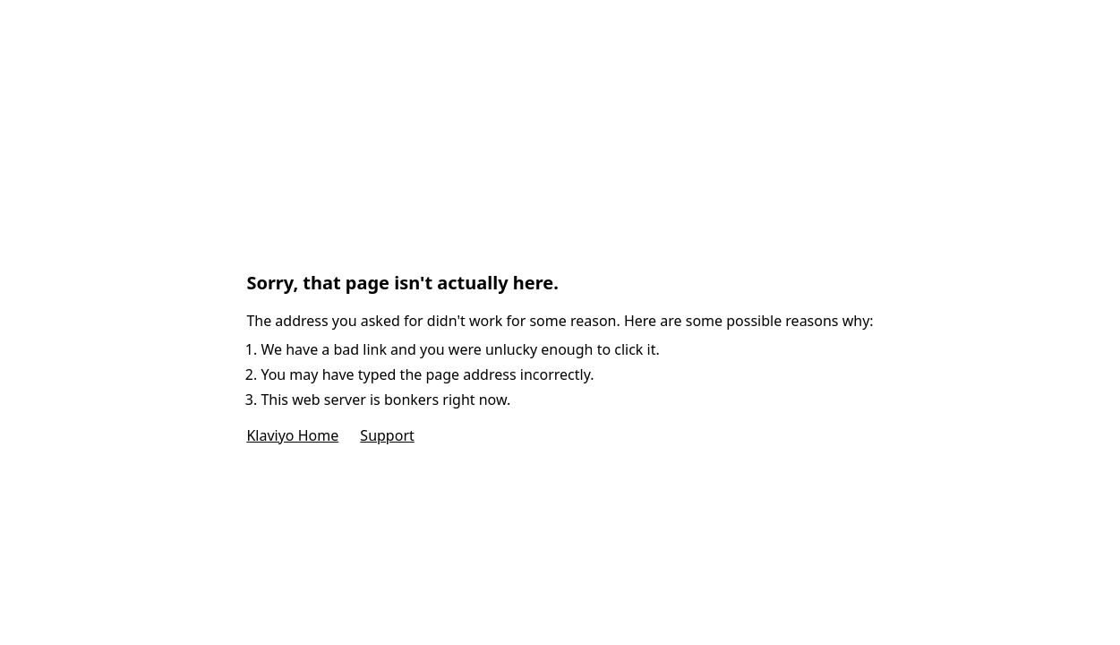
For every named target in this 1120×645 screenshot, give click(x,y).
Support (387, 435)
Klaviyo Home (292, 435)
